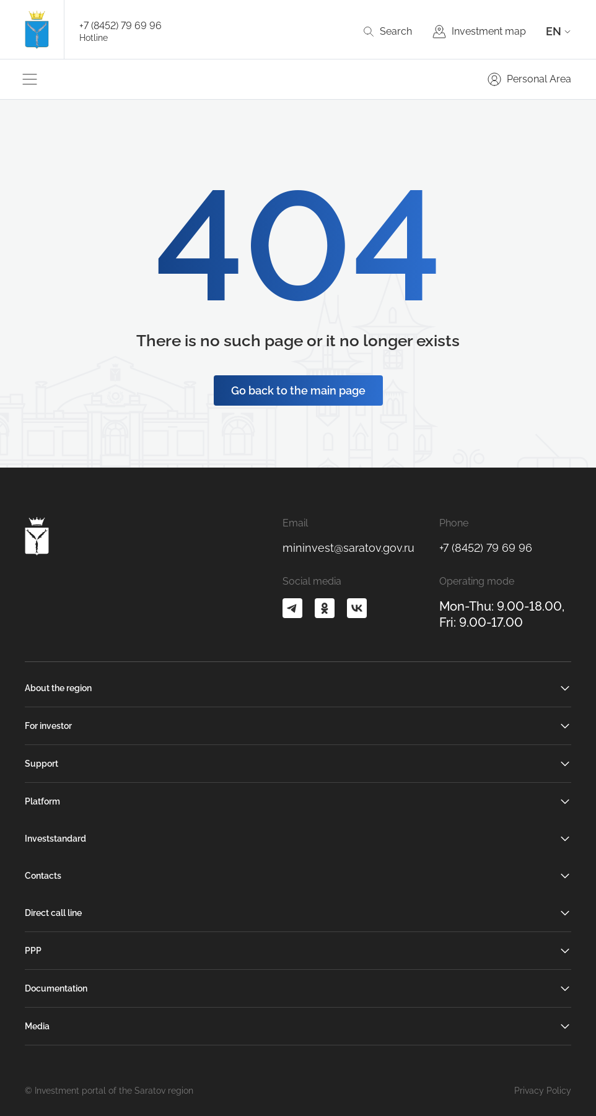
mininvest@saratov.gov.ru (348, 547)
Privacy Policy (542, 1091)
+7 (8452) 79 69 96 (120, 26)
